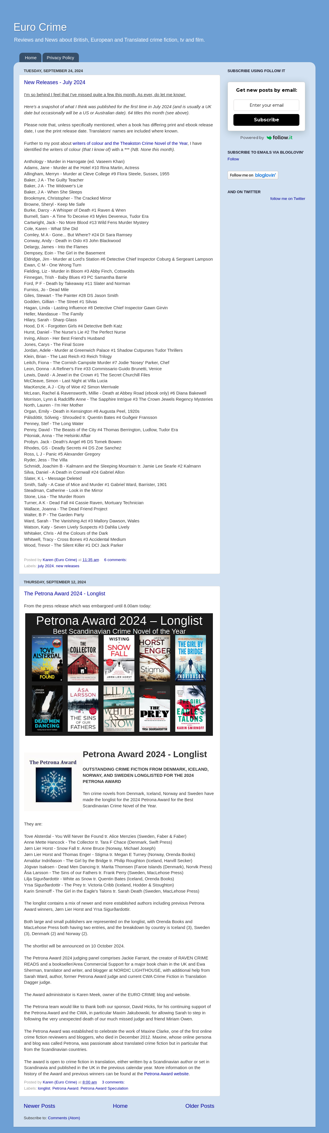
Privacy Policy (60, 57)
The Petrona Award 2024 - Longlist (64, 594)
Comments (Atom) (64, 1118)
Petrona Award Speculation (104, 1088)
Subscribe (266, 120)
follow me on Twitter (287, 198)
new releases (67, 566)
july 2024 (46, 566)
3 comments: (114, 1082)
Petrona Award (65, 1088)
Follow (233, 159)
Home (31, 57)
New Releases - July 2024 (54, 82)
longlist (44, 1088)
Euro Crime (40, 27)
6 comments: (116, 560)
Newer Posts (39, 1106)
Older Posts (199, 1106)
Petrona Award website (166, 1073)
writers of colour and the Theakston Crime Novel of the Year (130, 143)
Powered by (266, 137)
